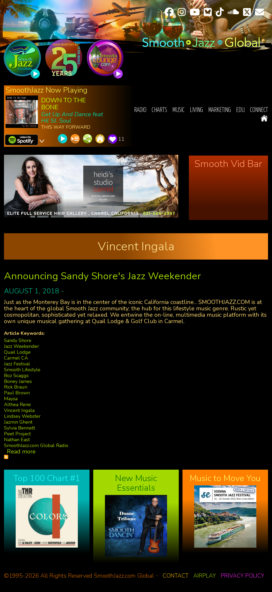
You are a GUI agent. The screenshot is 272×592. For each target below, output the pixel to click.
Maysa (11, 398)
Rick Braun (15, 387)
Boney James (18, 381)
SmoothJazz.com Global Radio (36, 445)
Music (178, 110)
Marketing (219, 110)
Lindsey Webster (22, 416)
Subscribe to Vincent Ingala (6, 457)
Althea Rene (17, 404)
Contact (176, 576)
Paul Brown (17, 393)
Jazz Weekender (21, 346)
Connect (259, 110)
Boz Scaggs (16, 375)
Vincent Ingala (19, 410)
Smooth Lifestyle (22, 369)
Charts (159, 110)
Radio (140, 110)
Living (196, 110)
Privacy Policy (242, 576)
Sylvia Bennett (19, 428)
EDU (240, 110)
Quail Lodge (17, 352)
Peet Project (17, 434)
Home (264, 118)
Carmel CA (16, 358)
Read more (21, 452)
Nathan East (17, 439)
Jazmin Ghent (18, 422)
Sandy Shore (17, 340)
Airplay (204, 576)
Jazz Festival (17, 364)
